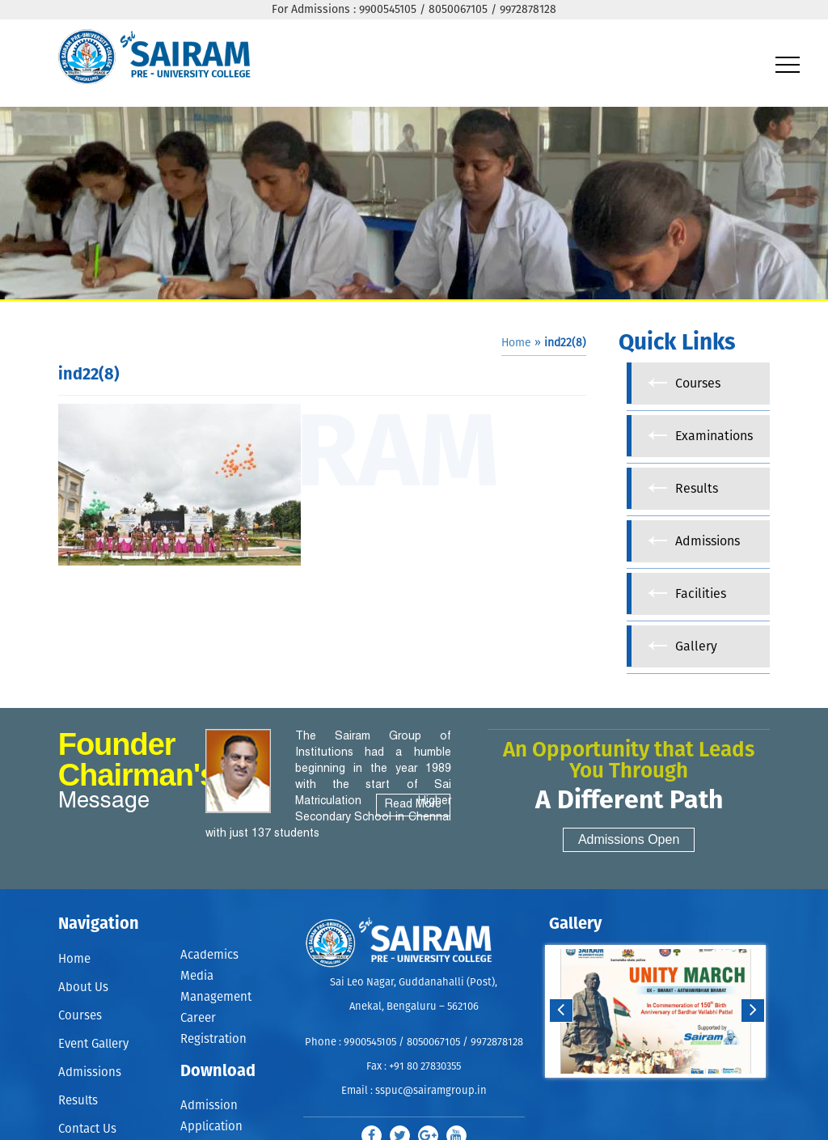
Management (215, 997)
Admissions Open (628, 839)
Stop (666, 1093)
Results (78, 1101)
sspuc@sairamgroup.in (431, 1091)
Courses (80, 1016)
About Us (83, 987)
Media (196, 976)
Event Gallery (93, 1044)
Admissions (89, 1072)
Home (516, 343)
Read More (413, 804)
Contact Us (87, 1129)
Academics (209, 955)
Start (653, 1093)
